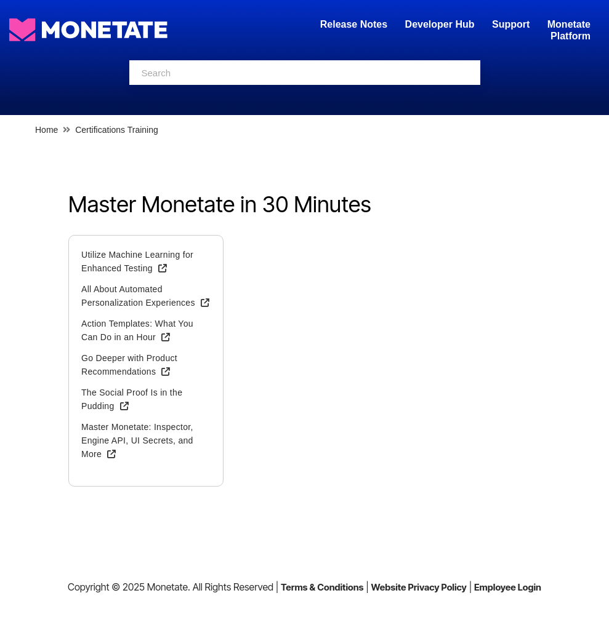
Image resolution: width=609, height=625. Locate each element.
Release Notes (355, 24)
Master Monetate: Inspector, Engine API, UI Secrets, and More (137, 440)
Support (511, 24)
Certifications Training (116, 130)
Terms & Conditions (322, 587)
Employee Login (507, 587)
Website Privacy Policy (419, 587)
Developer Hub (440, 24)
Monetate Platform (569, 30)
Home (46, 130)
